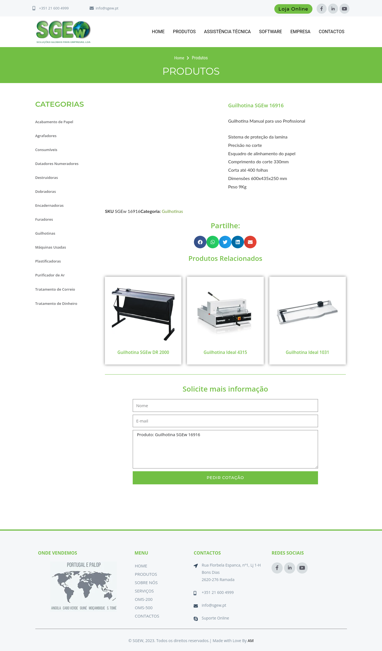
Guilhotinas (46, 233)
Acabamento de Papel (57, 122)
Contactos (331, 31)
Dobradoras (47, 191)
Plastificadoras (50, 261)
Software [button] (270, 31)
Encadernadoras (51, 205)
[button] (200, 242)
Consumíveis (48, 149)
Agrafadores (47, 136)
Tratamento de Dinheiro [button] (59, 303)
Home (158, 31)
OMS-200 (143, 599)
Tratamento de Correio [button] (58, 289)
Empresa (300, 31)
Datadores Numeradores (60, 163)
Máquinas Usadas (53, 247)
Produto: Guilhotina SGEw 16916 (225, 450)
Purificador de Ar (52, 275)
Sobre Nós (146, 582)
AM (250, 640)
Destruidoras (48, 177)
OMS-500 (143, 607)
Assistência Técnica (227, 31)
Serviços (144, 591)
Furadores (45, 219)
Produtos (184, 31)
